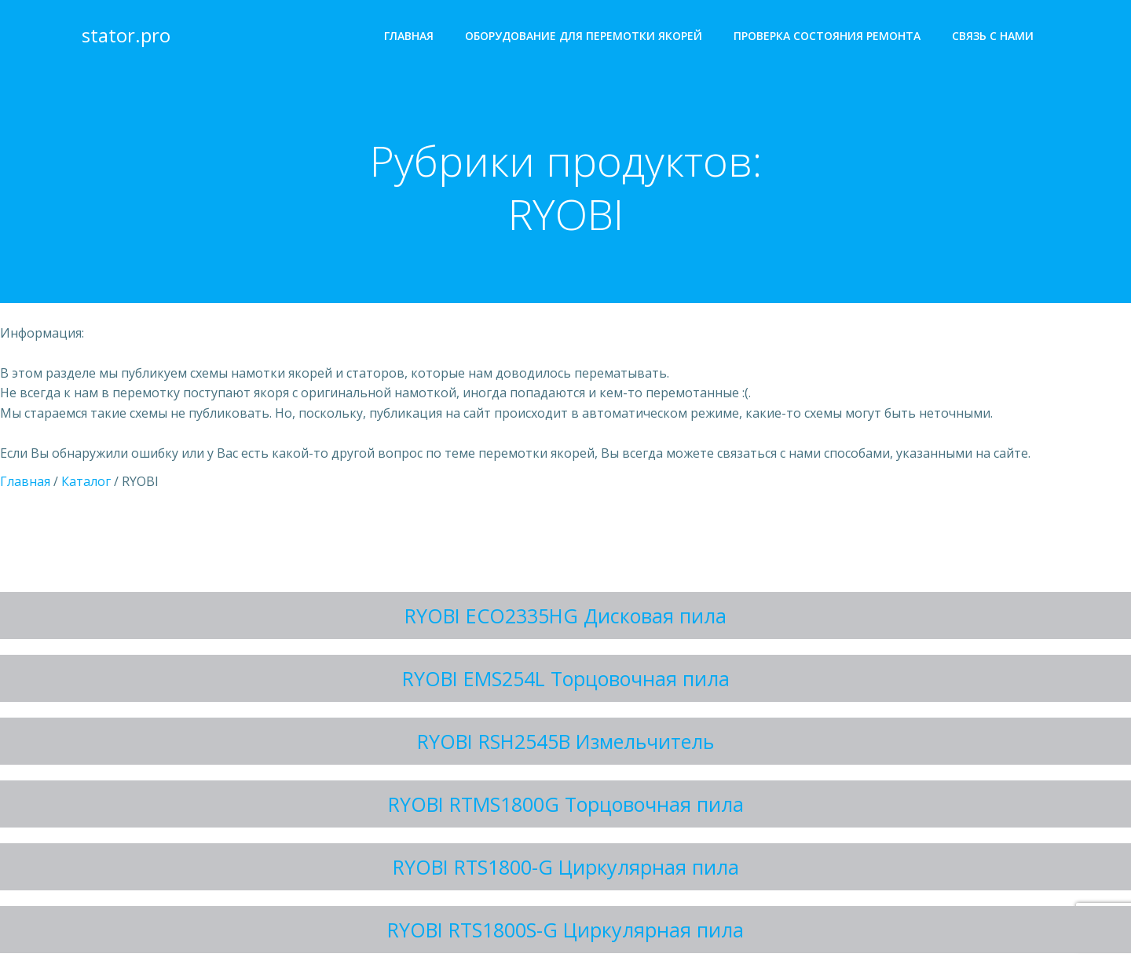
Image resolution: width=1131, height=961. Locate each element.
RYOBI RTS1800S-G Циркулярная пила (565, 929)
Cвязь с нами (993, 35)
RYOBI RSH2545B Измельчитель (565, 741)
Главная (409, 35)
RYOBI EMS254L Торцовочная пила (566, 678)
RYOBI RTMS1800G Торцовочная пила (566, 804)
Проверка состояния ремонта (827, 35)
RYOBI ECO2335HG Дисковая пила (565, 615)
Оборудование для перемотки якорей (583, 35)
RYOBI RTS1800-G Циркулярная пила (566, 866)
